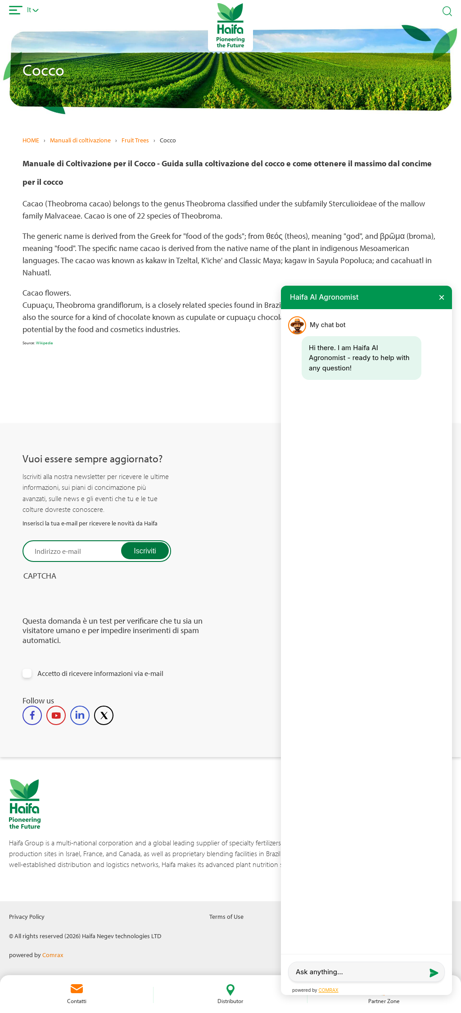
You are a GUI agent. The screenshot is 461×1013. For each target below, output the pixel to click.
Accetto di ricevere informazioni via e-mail (100, 673)
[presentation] (91, 598)
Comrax (52, 954)
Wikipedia (44, 342)
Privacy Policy (27, 916)
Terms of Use (226, 916)
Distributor (230, 1000)
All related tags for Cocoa (382, 392)
